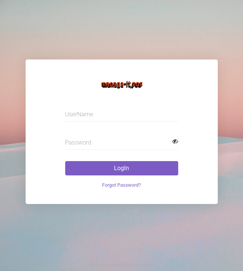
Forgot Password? (121, 185)
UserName (79, 114)
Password (78, 142)
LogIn (121, 168)
